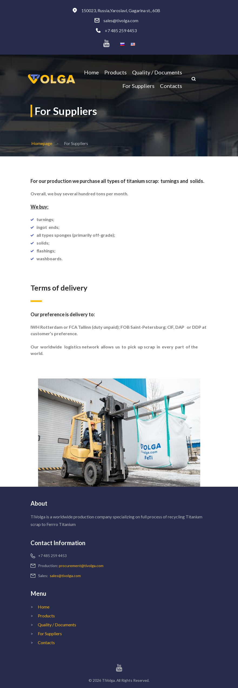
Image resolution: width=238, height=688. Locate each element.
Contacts (46, 642)
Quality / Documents (57, 624)
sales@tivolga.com (120, 20)
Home (43, 606)
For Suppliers (50, 633)
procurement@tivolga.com (81, 565)
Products (46, 615)
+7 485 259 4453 (121, 30)
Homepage (41, 143)
